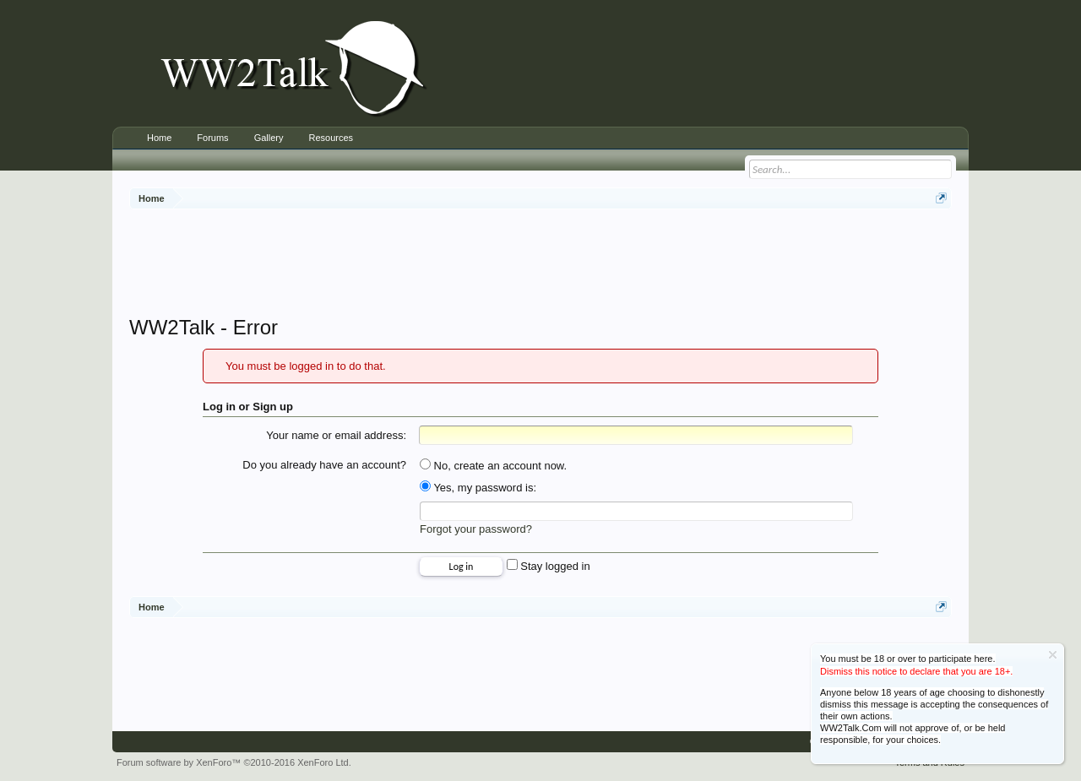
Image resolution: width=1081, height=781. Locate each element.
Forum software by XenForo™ (234, 762)
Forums (212, 138)
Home (159, 138)
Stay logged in (548, 566)
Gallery (269, 138)
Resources (330, 138)
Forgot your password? (476, 529)
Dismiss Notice (1052, 654)
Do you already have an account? (324, 464)
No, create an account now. (493, 465)
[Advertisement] (540, 264)
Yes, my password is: (478, 487)
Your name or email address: (336, 435)
